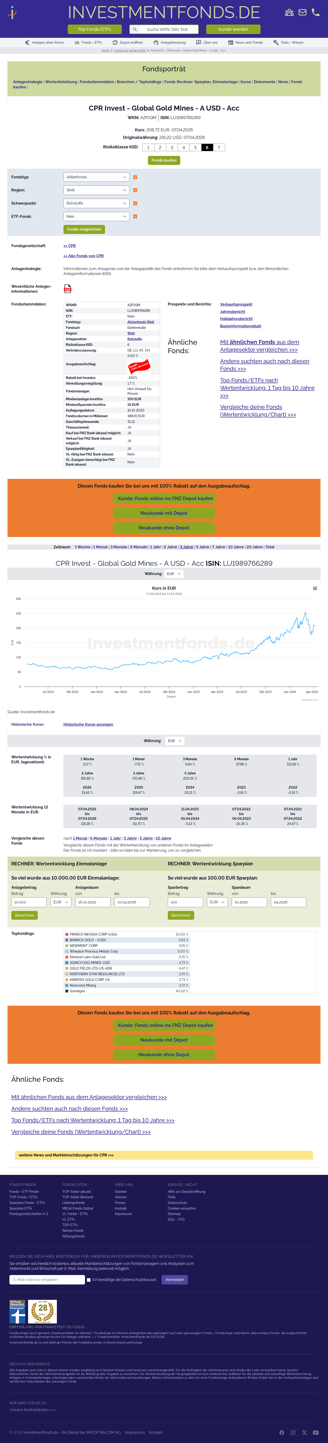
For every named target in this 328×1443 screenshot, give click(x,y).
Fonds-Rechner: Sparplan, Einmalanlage (201, 82)
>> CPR (69, 246)
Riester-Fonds (73, 1231)
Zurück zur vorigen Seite (130, 50)
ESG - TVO (176, 1219)
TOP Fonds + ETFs (23, 1197)
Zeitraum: (62, 547)
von (78, 893)
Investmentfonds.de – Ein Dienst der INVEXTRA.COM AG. (72, 1432)
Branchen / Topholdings (139, 82)
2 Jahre (170, 547)
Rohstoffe (134, 339)
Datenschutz (177, 1203)
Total (269, 547)
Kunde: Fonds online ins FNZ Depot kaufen (165, 498)
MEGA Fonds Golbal (77, 1208)
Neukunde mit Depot (164, 513)
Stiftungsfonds (73, 1236)
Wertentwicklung (61, 82)
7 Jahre (218, 547)
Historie (120, 1197)
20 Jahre (255, 547)
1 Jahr (155, 547)
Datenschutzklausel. (139, 1279)
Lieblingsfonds (73, 1203)
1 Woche (82, 547)
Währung (58, 893)
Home (105, 50)
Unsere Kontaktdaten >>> (32, 1410)
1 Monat (100, 547)
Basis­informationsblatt (240, 326)
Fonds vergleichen (84, 229)
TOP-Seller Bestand (77, 1197)
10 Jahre (236, 547)
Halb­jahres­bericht (236, 319)
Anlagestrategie (27, 82)
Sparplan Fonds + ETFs (27, 1203)
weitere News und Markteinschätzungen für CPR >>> (66, 1155)
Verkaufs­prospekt (236, 304)
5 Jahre (202, 547)
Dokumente (264, 82)
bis (116, 893)
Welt (131, 333)
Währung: (153, 573)
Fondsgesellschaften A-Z (28, 1214)
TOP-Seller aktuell (76, 1192)
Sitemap (174, 1214)
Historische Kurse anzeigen (88, 724)
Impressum (123, 1214)
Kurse (245, 82)
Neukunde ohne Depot (164, 528)
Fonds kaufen (164, 160)
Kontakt (121, 1208)
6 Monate (138, 547)
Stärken (121, 1192)
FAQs (172, 1197)
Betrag (17, 893)
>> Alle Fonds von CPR (83, 256)
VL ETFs (68, 1219)
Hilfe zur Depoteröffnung (187, 1192)
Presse (120, 1203)
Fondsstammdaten (97, 82)
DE (164, 12)
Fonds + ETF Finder (24, 1192)
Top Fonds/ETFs (94, 29)
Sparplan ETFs (20, 1208)
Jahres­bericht (232, 311)
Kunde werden (233, 29)
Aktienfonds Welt (140, 322)
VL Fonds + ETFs (75, 1214)
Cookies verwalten (182, 1208)
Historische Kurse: (27, 724)
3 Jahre (186, 547)
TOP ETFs (70, 1225)
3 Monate (118, 547)
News (283, 82)
